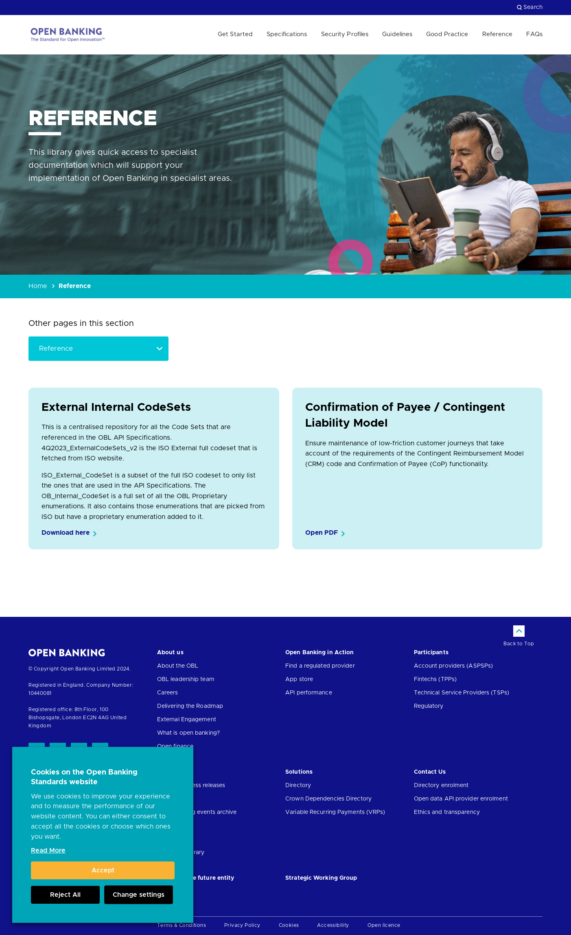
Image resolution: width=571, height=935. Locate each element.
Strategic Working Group (321, 878)
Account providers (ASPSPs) (453, 666)
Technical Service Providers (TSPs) (461, 693)
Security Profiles (345, 34)
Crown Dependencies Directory (328, 799)
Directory (298, 785)
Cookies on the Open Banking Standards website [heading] (84, 777)
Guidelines (397, 34)
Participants (431, 652)
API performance (308, 693)
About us (170, 652)
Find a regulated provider (320, 666)
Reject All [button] (65, 895)
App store (299, 679)
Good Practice (447, 34)
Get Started (235, 34)
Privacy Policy (242, 925)
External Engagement (186, 719)
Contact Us (430, 772)
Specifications (287, 34)
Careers (167, 693)
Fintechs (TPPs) (435, 679)
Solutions (299, 772)
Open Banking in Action (319, 652)
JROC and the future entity (195, 878)
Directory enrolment (441, 785)
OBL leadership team (185, 679)
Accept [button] (103, 870)
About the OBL (177, 666)
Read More (48, 850)
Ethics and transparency (447, 812)
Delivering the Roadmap (190, 706)
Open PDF (321, 532)
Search (530, 7)
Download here (66, 532)
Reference (497, 34)
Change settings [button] (138, 895)
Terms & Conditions (181, 925)
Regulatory (429, 706)
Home (37, 286)
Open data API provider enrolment (461, 799)
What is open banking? (188, 733)
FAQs (534, 34)
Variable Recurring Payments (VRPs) (335, 812)
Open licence (384, 925)
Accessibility (333, 925)
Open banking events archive (197, 812)
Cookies (289, 925)
